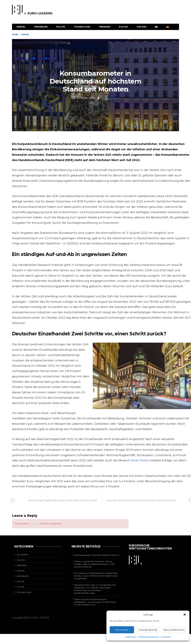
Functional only (148, 629)
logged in (34, 523)
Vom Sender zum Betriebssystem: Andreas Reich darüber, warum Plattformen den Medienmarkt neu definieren (96, 576)
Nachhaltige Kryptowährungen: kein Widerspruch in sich (58, 500)
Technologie (82, 26)
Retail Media (139, 460)
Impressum (166, 636)
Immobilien (40, 26)
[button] (184, 614)
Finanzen (104, 26)
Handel (21, 26)
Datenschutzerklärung (148, 636)
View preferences (174, 629)
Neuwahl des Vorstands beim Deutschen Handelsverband (145, 500)
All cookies (121, 629)
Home (15, 34)
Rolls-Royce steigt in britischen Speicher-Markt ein (96, 555)
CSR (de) (141, 26)
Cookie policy (131, 636)
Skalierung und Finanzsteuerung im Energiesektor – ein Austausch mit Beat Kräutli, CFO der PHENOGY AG (95, 602)
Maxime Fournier (110, 97)
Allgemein (22, 554)
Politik (60, 26)
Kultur (123, 26)
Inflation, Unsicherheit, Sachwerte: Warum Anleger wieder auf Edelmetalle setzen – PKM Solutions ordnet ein (94, 564)
